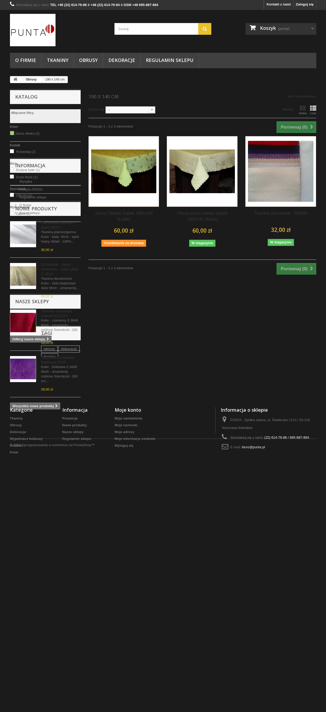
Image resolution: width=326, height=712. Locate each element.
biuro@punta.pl (253, 674)
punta (55, 588)
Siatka (303, 110)
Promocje (70, 645)
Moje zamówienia (128, 645)
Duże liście (26, 177)
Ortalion (16, 672)
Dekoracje (121, 60)
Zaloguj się (305, 4)
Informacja (30, 237)
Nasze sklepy (29, 283)
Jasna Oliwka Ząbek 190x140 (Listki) (124, 216)
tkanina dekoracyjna (29, 588)
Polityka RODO (31, 259)
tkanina (58, 573)
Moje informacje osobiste (135, 665)
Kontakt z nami (279, 4)
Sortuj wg (96, 109)
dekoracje (38, 573)
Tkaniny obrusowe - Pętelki (280, 213)
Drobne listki (28, 170)
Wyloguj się (124, 672)
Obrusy (88, 60)
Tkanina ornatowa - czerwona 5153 (58, 407)
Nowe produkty (36, 303)
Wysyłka (25, 252)
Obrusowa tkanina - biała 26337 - (58, 319)
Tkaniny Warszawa (59, 581)
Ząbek (23, 214)
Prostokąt (25, 152)
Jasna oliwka (27, 133)
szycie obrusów (25, 581)
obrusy (18, 573)
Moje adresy (124, 659)
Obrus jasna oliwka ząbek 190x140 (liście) (202, 216)
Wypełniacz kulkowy (26, 665)
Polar (14, 679)
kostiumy (40, 596)
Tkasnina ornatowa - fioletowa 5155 (59, 453)
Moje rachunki (126, 652)
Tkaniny (57, 60)
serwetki (60, 596)
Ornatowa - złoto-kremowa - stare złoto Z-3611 (60, 363)
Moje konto (128, 636)
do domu (20, 596)
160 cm (24, 195)
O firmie (25, 60)
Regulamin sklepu (170, 60)
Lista (313, 110)
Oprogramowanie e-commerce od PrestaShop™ (58, 698)
